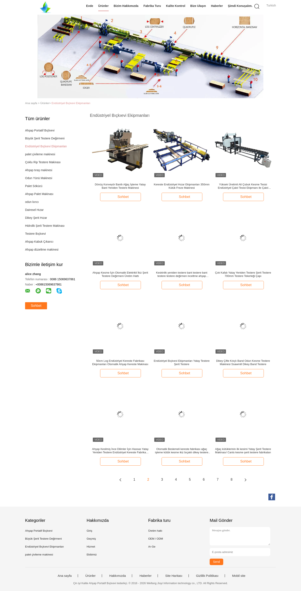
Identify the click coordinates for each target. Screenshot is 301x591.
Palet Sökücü (33, 186)
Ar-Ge (152, 546)
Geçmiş (91, 538)
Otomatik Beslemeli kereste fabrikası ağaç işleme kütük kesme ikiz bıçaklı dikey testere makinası (181, 450)
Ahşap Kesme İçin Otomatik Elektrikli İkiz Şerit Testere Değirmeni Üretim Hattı (120, 274)
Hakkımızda (117, 575)
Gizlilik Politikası (207, 575)
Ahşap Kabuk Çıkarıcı (39, 241)
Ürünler (103, 6)
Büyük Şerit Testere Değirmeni (45, 138)
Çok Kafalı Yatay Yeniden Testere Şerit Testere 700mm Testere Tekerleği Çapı (243, 274)
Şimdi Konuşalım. (240, 6)
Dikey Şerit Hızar (36, 217)
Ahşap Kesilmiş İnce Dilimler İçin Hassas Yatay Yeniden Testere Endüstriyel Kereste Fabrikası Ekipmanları (120, 450)
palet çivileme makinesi (40, 154)
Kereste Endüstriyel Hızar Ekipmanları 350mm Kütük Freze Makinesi (182, 186)
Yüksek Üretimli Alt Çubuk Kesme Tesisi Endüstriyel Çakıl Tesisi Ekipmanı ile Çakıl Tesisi (243, 186)
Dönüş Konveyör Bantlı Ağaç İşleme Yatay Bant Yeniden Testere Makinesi (120, 186)
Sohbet (36, 305)
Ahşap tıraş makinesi (38, 170)
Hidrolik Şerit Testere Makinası (45, 225)
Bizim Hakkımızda (126, 6)
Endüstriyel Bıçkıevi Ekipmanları (71, 103)
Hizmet (91, 546)
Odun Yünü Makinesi (38, 178)
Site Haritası (173, 575)
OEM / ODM (155, 538)
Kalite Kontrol (175, 6)
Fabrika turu (152, 6)
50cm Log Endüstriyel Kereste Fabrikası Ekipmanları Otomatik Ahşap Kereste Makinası (120, 362)
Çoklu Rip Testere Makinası (43, 162)
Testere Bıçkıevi (35, 233)
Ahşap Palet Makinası (39, 194)
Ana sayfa (65, 575)
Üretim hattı (155, 530)
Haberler (217, 6)
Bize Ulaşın (198, 6)
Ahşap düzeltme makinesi (42, 249)
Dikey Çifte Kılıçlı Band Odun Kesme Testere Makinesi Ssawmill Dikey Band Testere (243, 362)
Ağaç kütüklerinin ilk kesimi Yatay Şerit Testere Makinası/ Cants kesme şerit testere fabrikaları (243, 450)
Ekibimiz (92, 554)
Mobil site (238, 575)
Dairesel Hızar (34, 209)
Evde (89, 6)
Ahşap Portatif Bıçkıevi (40, 130)
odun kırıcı (32, 202)
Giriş (89, 530)
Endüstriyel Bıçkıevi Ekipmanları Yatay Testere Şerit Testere (181, 362)
